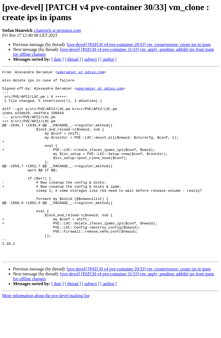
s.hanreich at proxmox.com (57, 30)
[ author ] (108, 59)
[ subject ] (90, 59)
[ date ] (57, 59)
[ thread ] (73, 59)
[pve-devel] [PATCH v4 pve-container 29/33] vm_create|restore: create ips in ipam (139, 44)
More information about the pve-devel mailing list (46, 333)
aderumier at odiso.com (80, 72)
